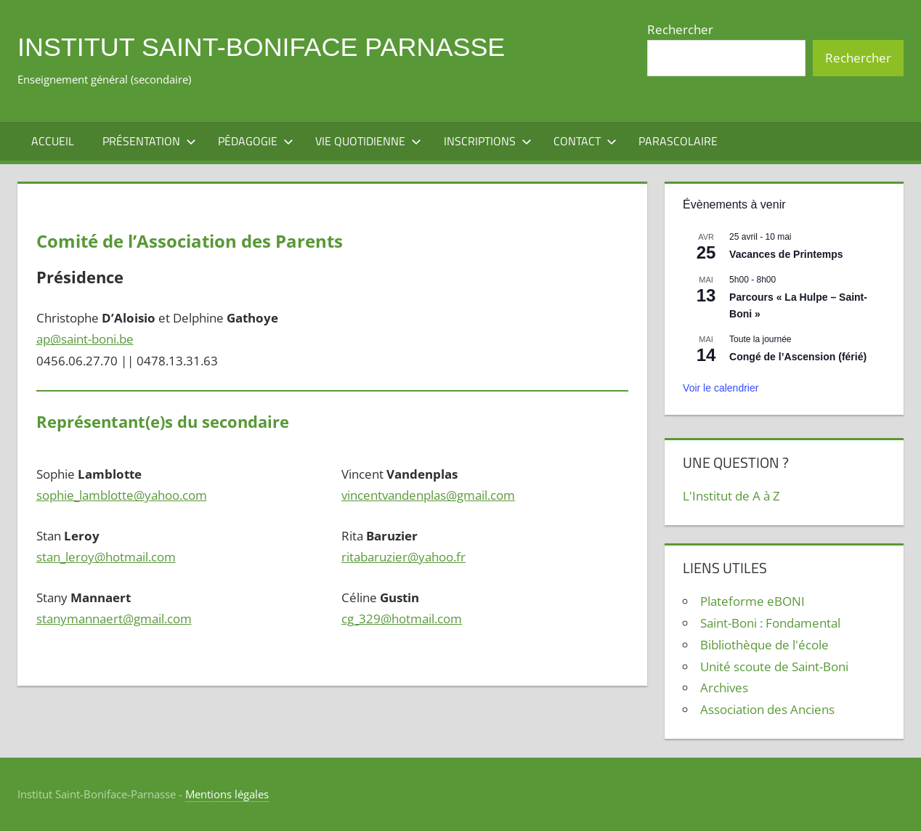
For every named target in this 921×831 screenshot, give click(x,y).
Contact (585, 141)
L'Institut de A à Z (731, 495)
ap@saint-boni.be (85, 339)
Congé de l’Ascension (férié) (798, 356)
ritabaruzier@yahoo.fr (403, 556)
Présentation (149, 141)
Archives (724, 688)
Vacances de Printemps (786, 254)
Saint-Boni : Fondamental (770, 623)
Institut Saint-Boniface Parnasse (261, 47)
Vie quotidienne (368, 141)
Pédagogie (255, 141)
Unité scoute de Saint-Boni (774, 666)
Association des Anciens (767, 709)
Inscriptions (488, 141)
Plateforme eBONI (752, 601)
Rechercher (680, 29)
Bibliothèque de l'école (764, 644)
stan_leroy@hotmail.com (106, 556)
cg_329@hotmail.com (401, 618)
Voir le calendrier (720, 388)
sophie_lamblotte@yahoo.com (121, 495)
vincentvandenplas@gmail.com (428, 495)
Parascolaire (678, 141)
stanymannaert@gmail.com (114, 618)
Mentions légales (227, 794)
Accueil (52, 141)
